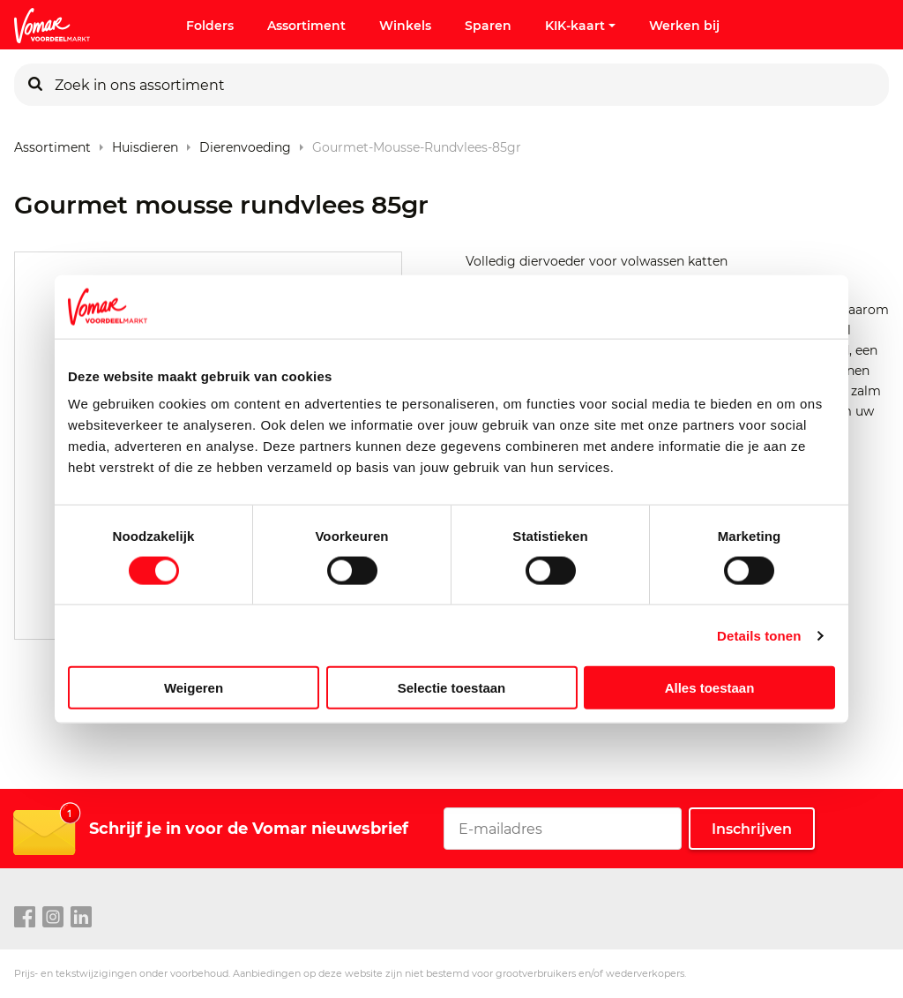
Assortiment (306, 26)
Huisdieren (145, 143)
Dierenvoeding (245, 143)
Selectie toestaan (452, 687)
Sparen (488, 26)
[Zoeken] (35, 84)
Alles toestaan (710, 687)
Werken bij (684, 26)
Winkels (405, 26)
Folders (210, 26)
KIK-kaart (580, 25)
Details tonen (759, 634)
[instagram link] (52, 917)
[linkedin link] (81, 917)
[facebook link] (24, 917)
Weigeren (193, 687)
